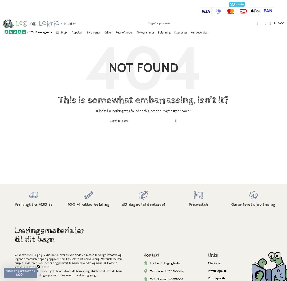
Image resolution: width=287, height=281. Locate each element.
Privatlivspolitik (217, 271)
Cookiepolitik (216, 278)
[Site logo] (39, 23)
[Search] (203, 23)
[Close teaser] (38, 267)
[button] (20, 273)
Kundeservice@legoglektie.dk (51, 9)
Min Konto (214, 263)
